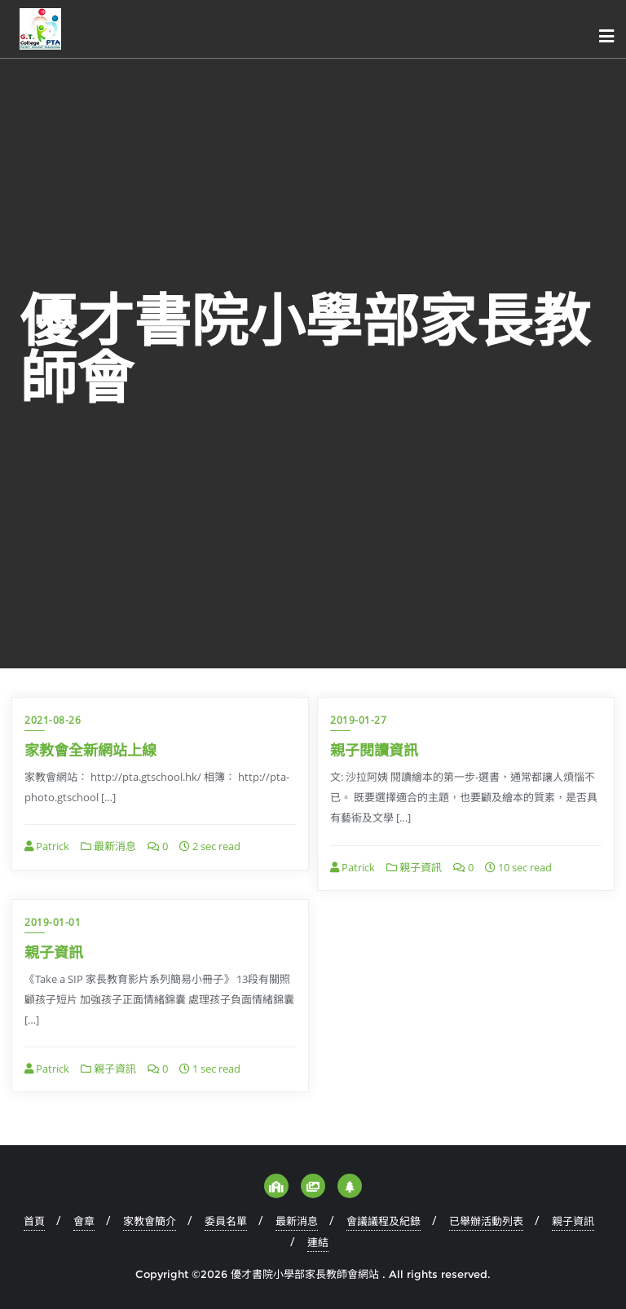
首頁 (34, 1220)
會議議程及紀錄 (383, 1220)
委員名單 (226, 1220)
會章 (84, 1220)
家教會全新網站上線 (90, 750)
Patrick (46, 846)
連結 (317, 1242)
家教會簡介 (149, 1220)
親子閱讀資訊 (374, 750)
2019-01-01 (52, 922)
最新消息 (108, 846)
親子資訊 (414, 867)
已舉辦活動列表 (486, 1220)
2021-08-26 (52, 720)
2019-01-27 (358, 720)
